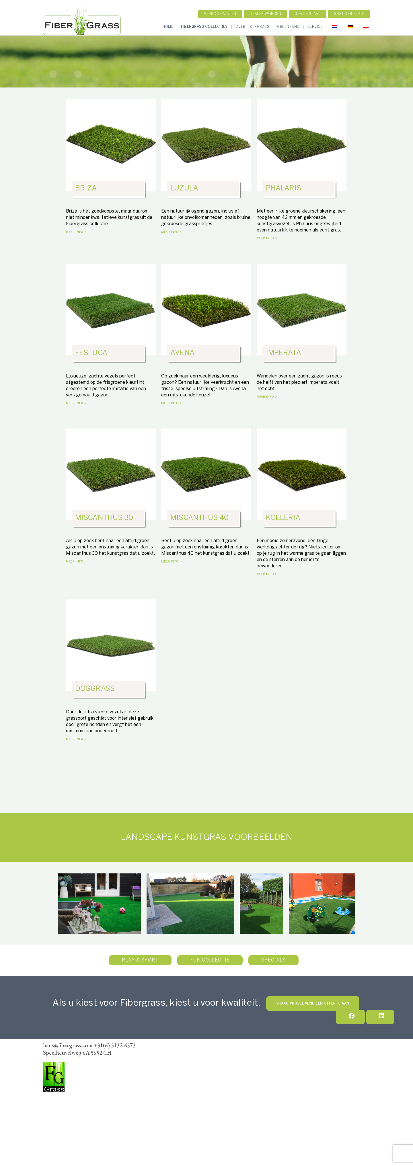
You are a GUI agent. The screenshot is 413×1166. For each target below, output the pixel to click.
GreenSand (288, 26)
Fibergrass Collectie (200, 1059)
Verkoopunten (173, 1066)
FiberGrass (55, 1099)
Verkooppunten (220, 13)
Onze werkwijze (246, 1059)
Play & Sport (140, 960)
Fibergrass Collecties (204, 26)
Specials (273, 960)
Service (315, 26)
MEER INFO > (76, 232)
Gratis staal (307, 13)
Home (167, 26)
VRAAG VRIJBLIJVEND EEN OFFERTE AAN (312, 1003)
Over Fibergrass (252, 26)
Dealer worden (265, 13)
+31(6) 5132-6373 (61, 1115)
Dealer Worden (212, 1066)
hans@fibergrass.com (64, 1123)
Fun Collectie (210, 960)
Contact (280, 1059)
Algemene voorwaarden (260, 1066)
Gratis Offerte (349, 13)
